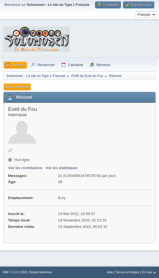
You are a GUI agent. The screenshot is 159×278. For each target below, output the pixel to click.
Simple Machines (40, 272)
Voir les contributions (25, 168)
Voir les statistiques (61, 168)
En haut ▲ (149, 272)
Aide (110, 272)
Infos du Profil (17, 87)
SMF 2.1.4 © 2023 (15, 272)
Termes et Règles (127, 272)
